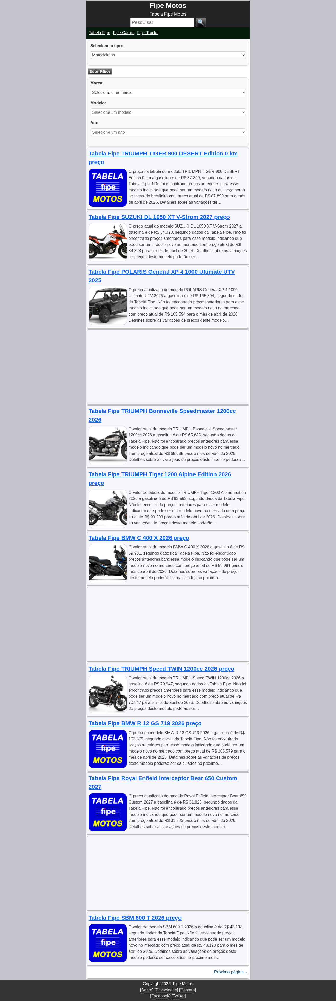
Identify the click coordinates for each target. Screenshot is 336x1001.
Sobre (146, 990)
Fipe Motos (168, 5)
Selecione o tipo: (106, 46)
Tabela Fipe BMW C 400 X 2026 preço (139, 538)
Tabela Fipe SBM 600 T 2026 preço (135, 918)
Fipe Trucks (147, 33)
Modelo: (98, 103)
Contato (187, 990)
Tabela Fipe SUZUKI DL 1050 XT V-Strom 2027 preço (159, 217)
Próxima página (231, 972)
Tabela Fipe (99, 33)
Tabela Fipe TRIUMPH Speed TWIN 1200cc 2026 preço (161, 669)
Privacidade (166, 990)
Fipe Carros (124, 33)
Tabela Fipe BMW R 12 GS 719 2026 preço (145, 723)
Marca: (97, 83)
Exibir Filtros (100, 71)
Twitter (179, 996)
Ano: (95, 123)
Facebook (160, 996)
